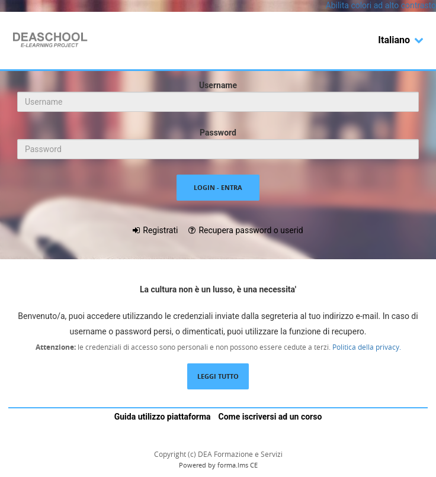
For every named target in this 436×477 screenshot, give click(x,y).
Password (218, 132)
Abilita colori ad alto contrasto (381, 5)
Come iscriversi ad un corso (270, 416)
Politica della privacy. (366, 347)
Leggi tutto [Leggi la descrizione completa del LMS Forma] (218, 376)
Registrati (160, 230)
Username (218, 85)
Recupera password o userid (250, 230)
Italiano (401, 40)
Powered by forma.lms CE (218, 464)
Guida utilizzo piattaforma (162, 416)
